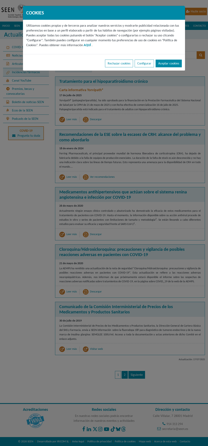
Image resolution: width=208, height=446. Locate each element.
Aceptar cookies (168, 63)
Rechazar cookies (119, 63)
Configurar (144, 63)
